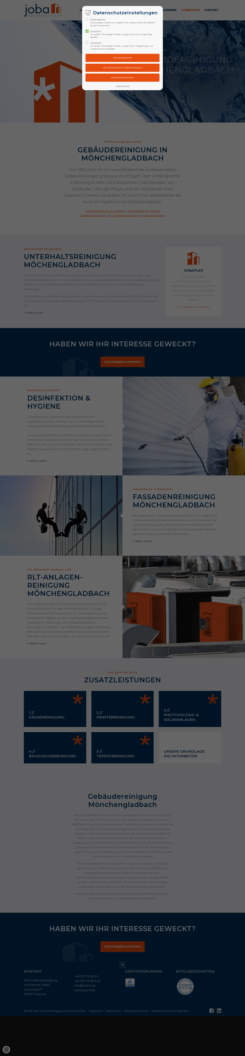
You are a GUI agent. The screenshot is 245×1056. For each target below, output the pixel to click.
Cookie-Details (123, 86)
